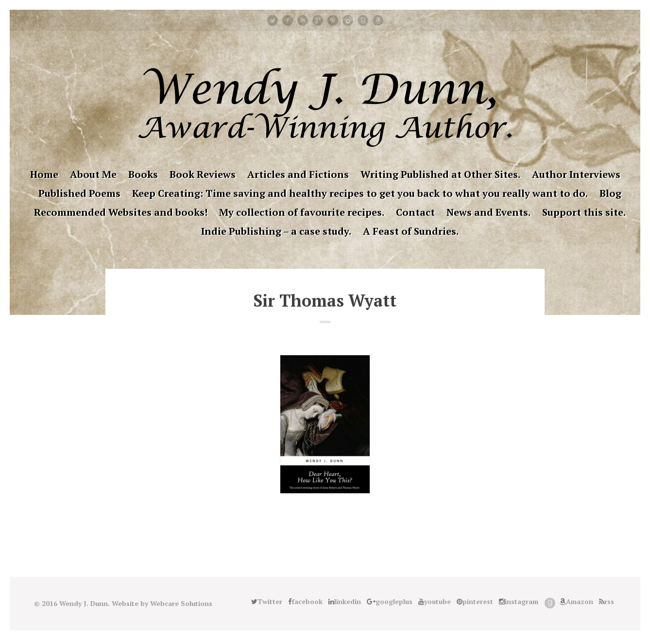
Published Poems (79, 193)
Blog (610, 193)
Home (44, 174)
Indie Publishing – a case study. (276, 231)
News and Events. (488, 212)
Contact (415, 212)
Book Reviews (203, 174)
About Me (93, 174)
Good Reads (363, 20)
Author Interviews (576, 174)
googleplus (317, 20)
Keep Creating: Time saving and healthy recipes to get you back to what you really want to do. (360, 193)
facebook (287, 20)
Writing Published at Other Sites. (440, 174)
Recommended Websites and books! (120, 212)
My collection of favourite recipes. (301, 212)
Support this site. (584, 212)
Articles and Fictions (298, 174)
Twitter (272, 20)
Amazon (378, 20)
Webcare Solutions (181, 603)
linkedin (302, 20)
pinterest (332, 20)
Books (143, 174)
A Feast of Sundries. (411, 231)
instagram (347, 20)
